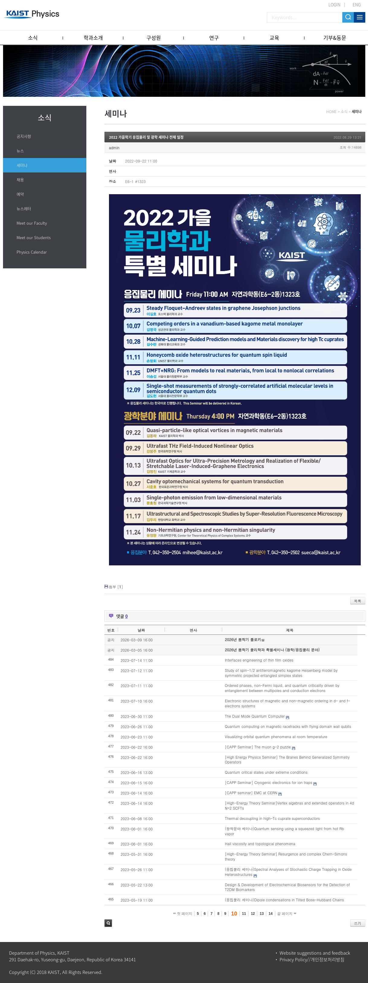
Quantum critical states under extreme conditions (266, 772)
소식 (33, 37)
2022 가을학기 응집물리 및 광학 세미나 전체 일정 (146, 137)
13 (262, 914)
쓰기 (357, 923)
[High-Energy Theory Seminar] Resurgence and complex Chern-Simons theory (286, 856)
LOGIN (334, 5)
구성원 (153, 37)
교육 (274, 37)
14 (271, 914)
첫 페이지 (182, 914)
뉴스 (20, 150)
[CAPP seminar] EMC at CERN (251, 792)
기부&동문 (334, 37)
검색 (108, 923)
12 (253, 914)
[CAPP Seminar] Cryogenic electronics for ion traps (268, 782)
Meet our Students (34, 237)
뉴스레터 (24, 208)
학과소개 (93, 37)
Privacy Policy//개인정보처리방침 (312, 959)
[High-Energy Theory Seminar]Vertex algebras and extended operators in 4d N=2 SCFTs (289, 805)
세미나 (22, 165)
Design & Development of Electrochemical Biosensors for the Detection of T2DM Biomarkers (287, 887)
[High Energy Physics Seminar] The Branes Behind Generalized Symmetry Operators (287, 759)
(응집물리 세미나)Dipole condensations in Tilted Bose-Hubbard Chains (284, 899)
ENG (357, 5)
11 (244, 914)
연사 (193, 630)
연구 (214, 37)
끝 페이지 (286, 914)
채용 (20, 179)
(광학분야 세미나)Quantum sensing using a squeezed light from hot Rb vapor (284, 831)
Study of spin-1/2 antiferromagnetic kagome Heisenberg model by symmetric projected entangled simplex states (281, 673)
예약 (20, 194)
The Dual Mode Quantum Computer (255, 716)
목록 (357, 600)
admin (114, 147)
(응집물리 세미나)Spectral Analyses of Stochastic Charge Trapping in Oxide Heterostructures (288, 872)
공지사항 (24, 136)
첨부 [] (116, 586)
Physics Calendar (32, 252)
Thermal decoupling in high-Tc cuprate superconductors (272, 818)
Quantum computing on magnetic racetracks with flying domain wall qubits (288, 726)
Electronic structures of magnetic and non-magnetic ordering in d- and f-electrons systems (287, 703)
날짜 (141, 630)
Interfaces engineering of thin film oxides (259, 659)
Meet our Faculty (32, 223)
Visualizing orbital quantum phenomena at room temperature (276, 736)
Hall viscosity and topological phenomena (260, 843)
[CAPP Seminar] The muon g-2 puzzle (258, 746)
